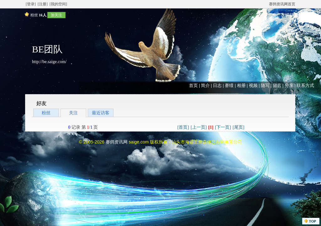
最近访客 (100, 112)
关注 (73, 112)
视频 (253, 85)
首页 (193, 85)
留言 (277, 85)
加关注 (56, 15)
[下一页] (223, 127)
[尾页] (238, 127)
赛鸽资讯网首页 (282, 4)
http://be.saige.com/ (49, 61)
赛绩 (229, 85)
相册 (241, 85)
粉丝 (46, 112)
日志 (217, 85)
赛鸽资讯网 (117, 141)
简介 (205, 85)
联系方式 (305, 85)
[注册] (43, 4)
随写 (265, 85)
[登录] (31, 4)
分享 (289, 85)
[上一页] (199, 127)
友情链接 (289, 15)
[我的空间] (58, 4)
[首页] (183, 127)
